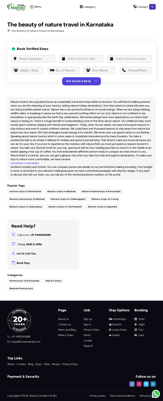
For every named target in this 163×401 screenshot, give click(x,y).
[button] (152, 6)
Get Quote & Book (81, 81)
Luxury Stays (118, 329)
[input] (82, 59)
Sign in (87, 324)
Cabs (139, 335)
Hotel (139, 319)
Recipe (56, 364)
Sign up (88, 319)
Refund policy (148, 395)
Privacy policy (98, 395)
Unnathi (43, 395)
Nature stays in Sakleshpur (26, 206)
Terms (87, 335)
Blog (30, 364)
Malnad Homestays (21, 288)
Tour (138, 329)
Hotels (114, 335)
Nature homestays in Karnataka (101, 191)
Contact (21, 364)
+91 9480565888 (31, 235)
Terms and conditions (122, 395)
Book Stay (20, 263)
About (11, 364)
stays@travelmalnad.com (23, 341)
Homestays (117, 319)
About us (63, 319)
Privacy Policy (91, 329)
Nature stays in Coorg (105, 199)
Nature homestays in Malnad (27, 199)
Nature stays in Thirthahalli (65, 206)
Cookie (88, 340)
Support (88, 346)
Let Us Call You (23, 253)
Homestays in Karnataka (24, 280)
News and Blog (67, 329)
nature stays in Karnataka (25, 191)
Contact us (64, 324)
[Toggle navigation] (36, 7)
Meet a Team (66, 335)
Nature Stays (54, 280)
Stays (38, 364)
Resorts (115, 324)
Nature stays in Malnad (61, 191)
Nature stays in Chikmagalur (68, 199)
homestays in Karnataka (25, 163)
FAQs (47, 364)
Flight (139, 324)
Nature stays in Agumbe (102, 206)
